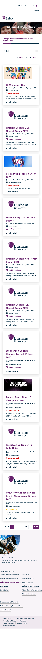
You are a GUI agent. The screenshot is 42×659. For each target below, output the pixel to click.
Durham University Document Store (11, 606)
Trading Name (8, 623)
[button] (37, 6)
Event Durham (4, 590)
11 (31, 527)
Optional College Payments (30, 586)
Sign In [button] (35, 10)
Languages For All (28, 578)
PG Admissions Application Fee (32, 590)
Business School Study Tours (9, 574)
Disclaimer (23, 621)
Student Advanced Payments (9, 602)
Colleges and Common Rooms (10, 582)
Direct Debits (4, 586)
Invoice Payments (5, 610)
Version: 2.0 (7, 618)
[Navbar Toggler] (37, 18)
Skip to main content (26, 6)
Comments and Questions (25, 618)
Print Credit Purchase (29, 594)
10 (26, 527)
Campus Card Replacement (9, 578)
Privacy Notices (9, 626)
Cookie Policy (22, 623)
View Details (12, 102)
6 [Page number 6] (12, 527)
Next (36, 527)
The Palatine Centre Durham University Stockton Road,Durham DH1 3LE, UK (19, 560)
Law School (25, 574)
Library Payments (27, 582)
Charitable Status (9, 621)
